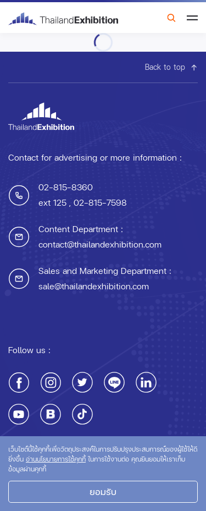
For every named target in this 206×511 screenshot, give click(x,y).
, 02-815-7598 (96, 202)
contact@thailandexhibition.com (100, 244)
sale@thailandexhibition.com (93, 285)
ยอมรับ (103, 491)
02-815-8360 (65, 186)
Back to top (171, 67)
